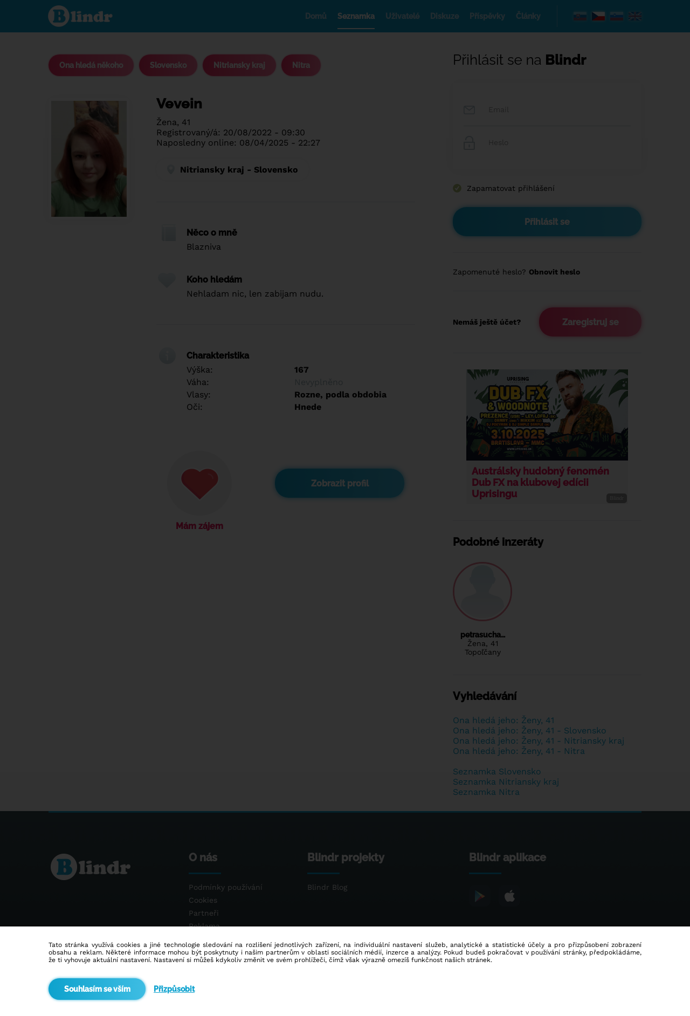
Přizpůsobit (174, 989)
